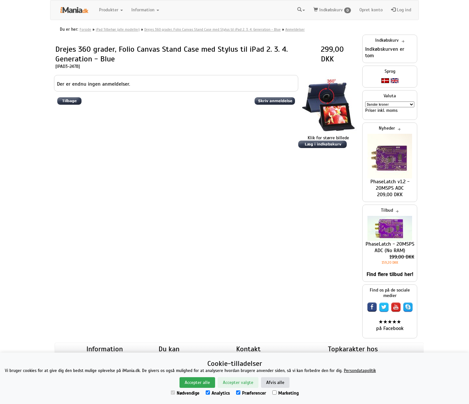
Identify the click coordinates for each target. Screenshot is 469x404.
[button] (301, 9)
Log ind (401, 10)
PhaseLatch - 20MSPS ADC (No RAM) (389, 247)
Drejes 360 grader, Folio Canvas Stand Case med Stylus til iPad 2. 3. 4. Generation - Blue (212, 29)
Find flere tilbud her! (389, 274)
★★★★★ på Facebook (390, 325)
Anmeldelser (295, 29)
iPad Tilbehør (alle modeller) (118, 29)
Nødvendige (185, 393)
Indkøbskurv (332, 10)
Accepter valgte (238, 382)
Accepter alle (197, 382)
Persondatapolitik (360, 370)
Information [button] (145, 10)
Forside (85, 29)
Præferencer (251, 393)
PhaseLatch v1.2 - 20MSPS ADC (389, 184)
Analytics (218, 393)
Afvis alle (275, 382)
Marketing (285, 393)
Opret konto (371, 10)
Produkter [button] (111, 10)
